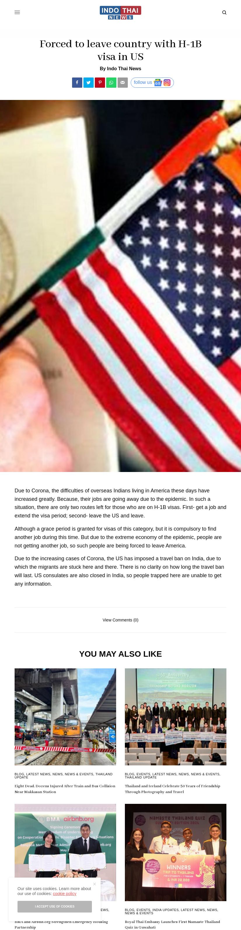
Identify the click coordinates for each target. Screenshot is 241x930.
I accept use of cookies (54, 906)
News (58, 774)
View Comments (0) (121, 620)
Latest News (38, 774)
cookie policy (64, 893)
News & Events (79, 774)
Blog (19, 774)
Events (143, 774)
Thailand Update (141, 777)
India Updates (166, 910)
